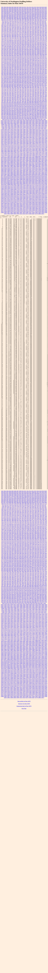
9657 (23, 118)
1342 (23, 27)
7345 (20, 92)
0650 (23, 14)
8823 (43, 113)
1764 (35, 37)
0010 (23, 7)
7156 (40, 88)
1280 (40, 25)
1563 (28, 31)
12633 (36, 141)
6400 (5, 81)
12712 (11, 144)
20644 (27, 181)
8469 (28, 111)
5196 (7, 62)
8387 (15, 110)
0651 (25, 14)
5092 (5, 55)
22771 (17, 202)
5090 (46, 54)
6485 (20, 81)
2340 (28, 44)
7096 (38, 87)
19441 (17, 170)
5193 (46, 60)
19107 (42, 166)
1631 (35, 34)
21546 (30, 188)
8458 (18, 111)
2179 (10, 42)
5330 (20, 68)
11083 (33, 125)
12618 (36, 139)
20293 (24, 178)
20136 (45, 175)
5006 (30, 49)
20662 (33, 181)
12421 (21, 133)
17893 (14, 156)
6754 (12, 83)
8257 (10, 109)
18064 (14, 157)
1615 (5, 34)
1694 (25, 36)
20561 (11, 180)
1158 (28, 22)
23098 (21, 206)
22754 (2, 202)
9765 (34, 119)
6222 (18, 76)
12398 (8, 132)
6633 (5, 82)
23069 (2, 206)
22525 (39, 198)
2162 (15, 41)
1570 (46, 31)
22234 (30, 195)
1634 (43, 34)
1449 (23, 28)
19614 (11, 171)
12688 (27, 143)
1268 (12, 25)
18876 (8, 165)
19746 (2, 173)
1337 (10, 27)
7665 (30, 99)
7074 (43, 86)
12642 (17, 142)
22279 (14, 197)
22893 (17, 203)
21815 (5, 190)
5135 (10, 58)
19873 (24, 173)
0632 (40, 13)
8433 (46, 110)
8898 (7, 114)
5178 (10, 60)
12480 (2, 137)
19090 (36, 166)
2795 (43, 45)
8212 (12, 107)
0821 (15, 16)
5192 (43, 60)
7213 (10, 91)
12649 (39, 142)
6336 (28, 78)
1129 (38, 21)
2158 (7, 41)
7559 (35, 95)
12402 (17, 132)
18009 (36, 156)
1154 (18, 22)
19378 (42, 169)
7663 (28, 99)
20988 (8, 184)
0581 (15, 13)
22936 (33, 203)
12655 (11, 143)
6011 (15, 73)
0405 (7, 11)
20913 (30, 183)
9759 (21, 119)
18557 (24, 161)
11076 (27, 125)
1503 (2, 30)
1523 (45, 30)
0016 (38, 7)
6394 (43, 79)
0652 (28, 14)
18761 (45, 162)
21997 (36, 193)
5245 (25, 64)
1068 (2, 20)
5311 (23, 67)
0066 (30, 9)
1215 (5, 25)
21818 (8, 190)
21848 (36, 190)
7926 (12, 101)
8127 (12, 104)
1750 (46, 36)
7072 (40, 86)
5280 (12, 65)
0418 (18, 11)
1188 (25, 23)
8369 (35, 109)
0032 (20, 8)
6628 (38, 81)
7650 (15, 99)
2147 (25, 40)
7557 (30, 95)
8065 (15, 102)
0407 (12, 11)
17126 (30, 151)
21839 (27, 190)
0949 (33, 18)
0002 (5, 7)
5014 (5, 50)
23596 (33, 209)
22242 (33, 195)
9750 (6, 119)
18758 (42, 162)
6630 (43, 81)
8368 (33, 109)
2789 (30, 45)
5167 (28, 59)
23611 (2, 211)
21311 (33, 185)
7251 (35, 91)
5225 (20, 63)
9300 (2, 116)
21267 (8, 185)
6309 (7, 78)
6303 (38, 77)
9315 (28, 116)
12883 (42, 150)
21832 (17, 190)
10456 (36, 120)
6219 (12, 76)
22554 (2, 199)
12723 (27, 144)
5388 (20, 69)
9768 (39, 119)
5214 (40, 62)
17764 (2, 156)
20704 (45, 181)
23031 (24, 204)
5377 (46, 68)
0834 (43, 16)
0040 (33, 8)
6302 (35, 77)
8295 (23, 109)
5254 (46, 64)
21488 (45, 187)
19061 (8, 166)
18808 (17, 164)
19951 (39, 173)
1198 (30, 23)
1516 (28, 30)
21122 (33, 184)
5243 (20, 64)
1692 (20, 36)
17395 (11, 153)
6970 (18, 86)
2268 (38, 42)
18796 (14, 164)
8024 (43, 101)
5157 (2, 59)
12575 (30, 138)
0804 (2, 16)
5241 (15, 64)
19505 (30, 170)
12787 (21, 148)
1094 (41, 20)
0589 (25, 13)
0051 (38, 8)
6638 (15, 82)
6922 (46, 85)
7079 (5, 87)
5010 (40, 49)
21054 (21, 184)
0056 (5, 9)
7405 (10, 93)
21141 (36, 184)
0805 (5, 16)
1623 (23, 34)
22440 (45, 197)
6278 (5, 77)
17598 (24, 155)
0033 (23, 8)
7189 (43, 90)
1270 (15, 25)
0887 (20, 18)
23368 (33, 207)
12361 (8, 129)
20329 (30, 178)
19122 (5, 167)
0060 (15, 9)
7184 (30, 90)
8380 (2, 110)
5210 (30, 62)
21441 (24, 187)
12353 (45, 128)
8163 (7, 105)
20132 (36, 175)
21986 (30, 193)
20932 (39, 183)
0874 (43, 17)
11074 (24, 125)
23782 (36, 211)
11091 (5, 127)
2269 (40, 42)
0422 (28, 11)
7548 (18, 95)
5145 (35, 58)
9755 (13, 119)
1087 (23, 20)
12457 (45, 134)
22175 (45, 194)
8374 (40, 109)
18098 (36, 157)
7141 (20, 88)
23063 (45, 204)
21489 (2, 188)
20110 (27, 175)
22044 (42, 193)
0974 (38, 18)
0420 (23, 11)
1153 (15, 22)
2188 (25, 42)
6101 (25, 74)
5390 (25, 69)
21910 (39, 192)
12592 (33, 138)
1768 (46, 37)
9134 (7, 115)
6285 (23, 77)
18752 (39, 162)
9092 (35, 114)
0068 (35, 9)
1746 (35, 36)
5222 (12, 63)
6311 (12, 78)
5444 (20, 72)
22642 (33, 199)
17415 (14, 153)
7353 (28, 92)
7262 (10, 92)
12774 (30, 147)
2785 (20, 45)
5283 (20, 65)
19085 (33, 166)
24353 (21, 213)
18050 (8, 157)
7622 (43, 97)
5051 (46, 51)
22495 (21, 198)
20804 (8, 183)
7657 (20, 99)
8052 (10, 102)
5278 (7, 65)
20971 (5, 184)
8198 (25, 106)
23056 (42, 204)
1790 (46, 39)
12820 (42, 148)
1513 (20, 30)
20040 (27, 174)
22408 (36, 197)
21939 (2, 193)
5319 (38, 67)
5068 (38, 53)
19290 (5, 169)
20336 (36, 178)
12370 (36, 129)
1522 (43, 30)
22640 (30, 199)
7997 (28, 101)
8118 (45, 102)
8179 (38, 105)
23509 (45, 208)
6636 (10, 82)
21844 (30, 190)
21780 (33, 189)
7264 (15, 92)
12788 (24, 148)
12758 (8, 147)
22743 (39, 201)
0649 (20, 14)
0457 (2, 12)
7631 (45, 97)
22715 (11, 201)
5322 (45, 67)
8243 (40, 107)
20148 (11, 176)
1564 (30, 31)
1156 (23, 22)
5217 (2, 63)
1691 (18, 36)
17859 (8, 156)
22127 (30, 194)
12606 (45, 138)
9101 (2, 115)
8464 (23, 111)
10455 (33, 120)
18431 (42, 160)
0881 (12, 18)
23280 (5, 207)
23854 (14, 212)
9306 (18, 116)
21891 (27, 192)
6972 (20, 86)
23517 (5, 209)
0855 (28, 17)
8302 (25, 109)
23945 (42, 212)
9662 (30, 118)
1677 (33, 35)
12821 (45, 148)
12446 (11, 134)
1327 (40, 26)
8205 (40, 106)
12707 (45, 143)
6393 (40, 79)
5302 (46, 65)
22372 (30, 197)
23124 (30, 206)
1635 (46, 34)
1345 (28, 27)
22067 (8, 194)
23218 (2, 207)
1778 (15, 39)
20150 (14, 176)
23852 (11, 212)
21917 (42, 192)
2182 (18, 42)
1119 (13, 21)
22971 (2, 204)
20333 (33, 178)
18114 (45, 157)
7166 (15, 90)
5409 (10, 71)
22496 (24, 198)
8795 (35, 113)
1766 (40, 37)
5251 (40, 64)
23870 (24, 212)
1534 (12, 31)
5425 (5, 72)
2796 (46, 45)
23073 (11, 206)
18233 (17, 158)
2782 (12, 45)
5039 (20, 51)
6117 (38, 74)
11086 (42, 125)
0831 (35, 16)
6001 (2, 73)
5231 (35, 63)
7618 (35, 97)
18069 (21, 157)
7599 (43, 96)
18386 (27, 160)
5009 (38, 49)
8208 (2, 107)
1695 (28, 36)
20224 (39, 176)
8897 (5, 114)
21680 (11, 189)
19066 (17, 166)
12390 (42, 130)
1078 (15, 20)
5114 (7, 57)
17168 (42, 151)
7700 (12, 100)
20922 (33, 183)
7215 (15, 91)
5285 (25, 65)
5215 (43, 62)
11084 (36, 125)
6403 (10, 81)
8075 (23, 102)
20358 (2, 179)
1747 (38, 36)
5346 (40, 68)
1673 (25, 35)
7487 (40, 93)
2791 (35, 45)
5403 (7, 71)
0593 (33, 13)
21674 (5, 189)
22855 (8, 203)
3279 (33, 48)
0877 (5, 18)
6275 (43, 76)
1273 (23, 25)
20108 (21, 175)
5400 (46, 69)
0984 (43, 18)
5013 (2, 50)
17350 (45, 152)
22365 (27, 197)
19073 (27, 166)
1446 (18, 28)
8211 (10, 107)
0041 (35, 8)
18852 (42, 164)
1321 (28, 26)
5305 (7, 67)
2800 (10, 46)
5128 (40, 57)
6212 (7, 76)
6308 (5, 78)
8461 (20, 111)
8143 (30, 104)
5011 (43, 49)
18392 (33, 160)
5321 (43, 67)
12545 (5, 138)
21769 (30, 189)
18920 (17, 165)
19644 (24, 171)
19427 (14, 170)
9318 (30, 116)
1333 (46, 26)
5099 (18, 55)
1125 (28, 21)
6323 (15, 78)
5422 (43, 71)
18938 (24, 165)
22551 (45, 198)
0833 (40, 16)
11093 (11, 127)
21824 (11, 190)
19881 (33, 173)
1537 (20, 31)
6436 (12, 81)
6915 (28, 85)
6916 (30, 85)
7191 (2, 91)
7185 (33, 90)
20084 (8, 175)
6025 (38, 73)
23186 (42, 206)
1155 (20, 22)
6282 (15, 77)
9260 (18, 115)
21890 (24, 192)
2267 (35, 42)
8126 (10, 104)
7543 (10, 95)
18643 (2, 162)
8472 (30, 111)
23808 (45, 211)
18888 (11, 165)
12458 (2, 136)
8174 (28, 105)
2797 (2, 46)
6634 (7, 82)
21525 (21, 188)
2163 (18, 41)
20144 (8, 176)
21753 (27, 189)
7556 (28, 95)
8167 (18, 105)
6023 (33, 73)
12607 (2, 139)
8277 (12, 109)
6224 (23, 76)
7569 (2, 96)
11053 (39, 124)
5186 (28, 60)
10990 (27, 123)
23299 (11, 207)
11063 (11, 125)
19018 (42, 165)
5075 (7, 54)
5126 (35, 57)
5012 (45, 49)
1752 (5, 37)
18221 (14, 158)
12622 (2, 141)
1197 (28, 23)
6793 (25, 83)
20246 (2, 178)
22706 (8, 201)
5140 (23, 58)
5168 (30, 59)
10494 (27, 122)
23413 (45, 207)
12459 (5, 136)
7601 (2, 97)
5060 (18, 53)
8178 (35, 105)
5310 (20, 67)
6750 (2, 83)
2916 (12, 48)
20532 (42, 179)
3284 (46, 48)
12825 (11, 150)
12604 (39, 138)
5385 (15, 69)
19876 (30, 173)
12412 (42, 132)
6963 (10, 86)
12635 (42, 141)
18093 (30, 157)
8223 (30, 107)
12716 (17, 144)
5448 (30, 72)
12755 (2, 147)
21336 (36, 185)
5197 (10, 62)
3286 (5, 49)
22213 (17, 195)
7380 (35, 92)
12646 (30, 142)
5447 (28, 72)
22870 (11, 203)
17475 (39, 153)
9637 (5, 118)
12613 (20, 139)
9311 (20, 116)
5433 (12, 72)
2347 (46, 44)
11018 (27, 124)
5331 (23, 68)
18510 (14, 161)
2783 (15, 45)
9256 (12, 115)
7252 (38, 91)
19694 (30, 171)
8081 (25, 102)
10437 (14, 120)
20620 (8, 181)
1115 (3, 21)
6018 (20, 73)
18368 (17, 160)
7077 (46, 86)
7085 (20, 87)
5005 (28, 49)
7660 (23, 99)
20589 (30, 180)
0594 (35, 13)
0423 (30, 11)
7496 (43, 93)
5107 (38, 55)
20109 (24, 175)
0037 (30, 8)
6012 (17, 73)
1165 (45, 22)
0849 (15, 17)
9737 (43, 118)
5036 (12, 51)
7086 (23, 87)
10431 (44, 119)
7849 (43, 100)
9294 (43, 115)
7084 (18, 87)
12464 (17, 136)
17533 (5, 155)
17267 (17, 152)
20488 (21, 179)
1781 (23, 39)
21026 (18, 184)
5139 (20, 58)
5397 (38, 69)
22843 (2, 203)
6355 (5, 79)
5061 (20, 53)
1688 (12, 36)
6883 (7, 85)
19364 (39, 169)
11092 (8, 127)
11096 (18, 127)
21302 (30, 185)
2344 (38, 44)
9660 (28, 118)
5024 (28, 50)
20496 (27, 179)
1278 (35, 25)
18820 (24, 164)
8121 (2, 104)
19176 (24, 167)
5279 (10, 65)
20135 (42, 175)
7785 (23, 100)
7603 (5, 97)
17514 (2, 155)
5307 (12, 67)
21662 (42, 188)
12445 (8, 134)
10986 (14, 123)
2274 (7, 44)
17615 (30, 155)
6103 (30, 74)
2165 (23, 41)
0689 (35, 14)
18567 (27, 161)
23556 (21, 209)
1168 (8, 23)
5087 (38, 54)
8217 (25, 107)
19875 (27, 173)
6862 (33, 83)
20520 (30, 179)
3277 (28, 48)
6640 (20, 82)
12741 (14, 146)
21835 (20, 190)
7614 (30, 97)
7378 (33, 92)
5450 (35, 72)
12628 (21, 141)
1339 (15, 27)
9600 (35, 116)
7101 (40, 87)
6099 (23, 74)
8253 (5, 109)
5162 (15, 59)
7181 (23, 90)
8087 (33, 102)
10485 (17, 122)
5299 (38, 65)
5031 (46, 50)
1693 (23, 36)
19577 (42, 170)
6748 (43, 82)
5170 (35, 59)
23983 (14, 213)
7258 (2, 92)
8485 (5, 113)
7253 (40, 91)
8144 (33, 104)
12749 (33, 146)
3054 (20, 48)
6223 (20, 76)
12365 (21, 129)
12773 (27, 147)
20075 (2, 175)
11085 (39, 125)
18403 (36, 160)
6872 (35, 83)
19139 (11, 167)
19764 (8, 173)
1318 (23, 26)
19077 (30, 166)
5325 (7, 68)
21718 (17, 189)
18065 (17, 157)
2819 (30, 46)
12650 (42, 142)
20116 (30, 175)
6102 (28, 74)
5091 (2, 55)
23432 (5, 208)
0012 (28, 7)
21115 (30, 184)
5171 (38, 59)
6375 (25, 79)
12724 (30, 144)
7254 (43, 91)
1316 (18, 26)
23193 (45, 206)
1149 (5, 22)
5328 (15, 68)
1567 (38, 31)
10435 (8, 120)
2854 (40, 46)
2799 (7, 46)
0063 (23, 9)
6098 (20, 74)
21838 (24, 190)
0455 (43, 11)
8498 (18, 113)
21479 (39, 187)
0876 (2, 18)
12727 (36, 144)
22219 (24, 195)
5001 (18, 49)
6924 (5, 86)
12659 (24, 143)
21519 (17, 188)
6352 (43, 78)
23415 (2, 208)
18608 (39, 161)
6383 (33, 79)
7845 (40, 100)
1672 (23, 35)
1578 (20, 32)
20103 (17, 175)
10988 (21, 123)
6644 (30, 82)
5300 (40, 65)
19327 (21, 169)
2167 (28, 41)
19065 (14, 166)
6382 (30, 79)
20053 (36, 174)
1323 (33, 26)
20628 (17, 181)
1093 (38, 20)
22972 (5, 204)
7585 (18, 96)
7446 (33, 93)
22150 (33, 194)
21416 (11, 187)
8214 (17, 107)
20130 (33, 175)
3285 (2, 49)
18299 (33, 158)
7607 (15, 97)
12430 (39, 133)
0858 (35, 17)
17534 (8, 155)
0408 (15, 11)
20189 (30, 176)
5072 (46, 53)
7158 (45, 88)
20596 (36, 180)
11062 (8, 125)
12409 (33, 132)
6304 (40, 77)
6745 (35, 82)
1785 (33, 39)
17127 (33, 151)
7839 (38, 100)
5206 (20, 62)
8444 (7, 111)
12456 (42, 134)
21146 (42, 184)
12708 (2, 144)
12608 (5, 139)
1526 (7, 31)
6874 (40, 83)
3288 (10, 49)
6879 (46, 83)
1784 (30, 39)
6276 (46, 76)
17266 (14, 152)
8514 (30, 113)
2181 (15, 42)
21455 (27, 187)
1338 (12, 27)
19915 (36, 173)
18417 (39, 160)
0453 (38, 11)
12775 (33, 147)
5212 (35, 62)
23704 (11, 211)
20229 (42, 176)
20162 (17, 176)
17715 (42, 155)
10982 (2, 123)
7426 (25, 93)
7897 (7, 101)
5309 (18, 67)
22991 (17, 204)
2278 (18, 44)
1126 (30, 21)
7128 (10, 88)
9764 (31, 119)
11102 (36, 127)
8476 (35, 111)
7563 (38, 95)
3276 (25, 48)
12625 (11, 141)
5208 (25, 62)
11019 (30, 124)
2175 (2, 42)
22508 (30, 198)
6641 (23, 82)
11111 (15, 128)
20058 (42, 174)
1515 (25, 30)
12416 (5, 133)
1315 (15, 26)
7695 (5, 100)
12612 (17, 139)
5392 (30, 69)
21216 (2, 185)
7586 (20, 96)
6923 (2, 86)
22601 (21, 199)
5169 (33, 59)
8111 (43, 102)
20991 (11, 184)
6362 (23, 79)
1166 (2, 23)
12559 (24, 138)
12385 (33, 130)
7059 (33, 86)
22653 (36, 199)
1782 (25, 39)
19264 (45, 167)
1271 (18, 25)
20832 (11, 183)
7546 (12, 95)
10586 (42, 122)
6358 (12, 79)
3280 (35, 48)
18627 (42, 161)
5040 (23, 51)
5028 (38, 50)
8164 (10, 105)
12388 (39, 130)
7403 (7, 93)
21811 (2, 190)
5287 (28, 65)
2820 (33, 46)
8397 (33, 110)
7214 (12, 91)
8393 (25, 110)
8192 (12, 106)
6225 (25, 76)
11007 (11, 124)
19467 (27, 170)
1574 (10, 32)
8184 (2, 106)
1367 (12, 28)
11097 (21, 127)
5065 (30, 53)
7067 (38, 86)
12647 (33, 142)
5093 (7, 55)
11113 (21, 128)
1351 (43, 27)
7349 (23, 92)
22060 (2, 194)
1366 (10, 28)
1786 (35, 39)
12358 (2, 129)
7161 (7, 90)
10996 (42, 123)
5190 (38, 60)
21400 (8, 187)
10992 (33, 123)
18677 (14, 162)
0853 (23, 17)
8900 (12, 114)
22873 (14, 203)
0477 (10, 12)
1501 (43, 28)
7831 (33, 100)
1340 (18, 27)
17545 (11, 155)
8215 (20, 107)
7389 (43, 92)
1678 (35, 35)
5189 (35, 60)
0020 (45, 7)
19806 (11, 173)
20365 (5, 179)
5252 (43, 64)
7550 (20, 95)
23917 (30, 212)
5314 (25, 67)
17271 (21, 152)
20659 (30, 181)
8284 (20, 109)
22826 (39, 202)
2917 (15, 48)
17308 (27, 152)
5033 (5, 51)
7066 (35, 86)
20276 (17, 178)
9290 (35, 115)
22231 (27, 195)
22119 (27, 194)
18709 (24, 162)
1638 (5, 35)
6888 (18, 85)
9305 (15, 116)
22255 (42, 195)
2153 (40, 40)
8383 (10, 110)
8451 (15, 111)
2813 (15, 46)
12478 (42, 136)
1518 (33, 30)
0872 (38, 17)
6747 (40, 82)
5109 (43, 55)
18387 (30, 160)
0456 (46, 11)
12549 (8, 138)
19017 (39, 165)
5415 (25, 71)
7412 (15, 93)
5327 (12, 68)
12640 (11, 142)
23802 (42, 211)
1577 (18, 32)
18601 (36, 161)
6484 (18, 81)
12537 (36, 137)
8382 (7, 110)
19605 (8, 171)
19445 (24, 170)
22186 (5, 195)
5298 (35, 65)
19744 (45, 171)
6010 (12, 73)
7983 (25, 101)
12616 (30, 139)
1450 (25, 28)
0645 (12, 14)
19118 (2, 167)
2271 (46, 42)
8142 (28, 104)
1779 (18, 39)
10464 (5, 122)
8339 (30, 109)
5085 (33, 54)
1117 (8, 21)
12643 (21, 142)
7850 (46, 100)
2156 (2, 41)
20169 (21, 176)
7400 (5, 93)
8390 (18, 110)
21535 (27, 188)
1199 (33, 23)
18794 (11, 164)
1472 (38, 28)
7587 (23, 96)
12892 (14, 151)
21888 (21, 192)
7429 (28, 93)
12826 (14, 150)
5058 (15, 53)
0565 (43, 12)
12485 (17, 137)
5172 (40, 59)
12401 (14, 132)
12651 (45, 142)
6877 (43, 83)
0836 (2, 17)
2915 (10, 48)
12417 (8, 133)
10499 (36, 122)
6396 (46, 79)
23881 (27, 212)
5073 (2, 54)
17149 (36, 151)
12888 (8, 151)
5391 (28, 69)
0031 (18, 8)
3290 (15, 49)
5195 (5, 62)
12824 (8, 150)
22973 (8, 204)
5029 (40, 50)
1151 (10, 22)
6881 (2, 85)
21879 (11, 192)
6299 (28, 77)
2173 (43, 41)
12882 (39, 150)
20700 (42, 181)
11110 (12, 128)
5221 (10, 63)
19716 (36, 171)
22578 (14, 199)
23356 (27, 207)
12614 (24, 139)
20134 (39, 175)
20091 (11, 175)
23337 (21, 207)
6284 (20, 77)
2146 (23, 40)
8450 (12, 111)
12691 (30, 143)
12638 (5, 142)
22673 (42, 199)
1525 (5, 31)
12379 (14, 130)
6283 (18, 77)
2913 (5, 48)
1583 (33, 32)
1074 (5, 20)
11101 (33, 127)
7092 (33, 87)
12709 (5, 144)
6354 (2, 79)
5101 (23, 55)
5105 (33, 55)
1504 (5, 30)
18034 (5, 157)
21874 (5, 192)
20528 (39, 179)
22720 (14, 201)
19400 (2, 170)
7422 (20, 93)
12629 (24, 141)
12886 (5, 151)
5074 (5, 54)
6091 (2, 74)
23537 (14, 209)
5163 (18, 59)
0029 (12, 8)
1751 (2, 37)
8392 (23, 110)
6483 (15, 81)
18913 (14, 165)
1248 (10, 25)
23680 (8, 211)
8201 (33, 106)
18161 (5, 158)
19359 (36, 169)
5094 (10, 55)
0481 (18, 12)
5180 (15, 60)
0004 (10, 7)
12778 (39, 147)
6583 (35, 81)
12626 (14, 141)
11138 (39, 128)
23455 (17, 208)
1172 (18, 23)
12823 (5, 150)
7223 (30, 91)
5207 (23, 62)
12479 (45, 136)
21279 (11, 185)
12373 (45, 129)
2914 (7, 48)
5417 (30, 71)
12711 (8, 144)
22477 (14, 198)
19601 (5, 171)
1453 (33, 28)
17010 (17, 151)
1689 (15, 36)
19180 (27, 167)
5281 (15, 65)
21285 (14, 185)
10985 (11, 123)
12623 (5, 141)
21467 (33, 187)
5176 (5, 60)
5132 (2, 58)
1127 (33, 21)
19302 (11, 169)
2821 (35, 46)
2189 (28, 42)
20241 (45, 176)
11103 (39, 127)
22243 (36, 195)
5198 (12, 62)
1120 (15, 21)
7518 (2, 95)
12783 (8, 148)
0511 (33, 12)
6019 (23, 73)
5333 (28, 68)
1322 (30, 26)
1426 (15, 28)
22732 (30, 201)
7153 (33, 88)
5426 (7, 72)
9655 (20, 118)
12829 (24, 150)
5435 (18, 72)
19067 (21, 166)
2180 (12, 42)
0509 (28, 12)
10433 (2, 120)
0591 (28, 13)
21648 (39, 188)
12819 (39, 148)
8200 (30, 106)
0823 (20, 16)
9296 (46, 115)
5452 (40, 72)
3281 (38, 48)
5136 (12, 58)
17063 (21, 151)
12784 (11, 148)
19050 (5, 166)
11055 (45, 124)
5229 (30, 63)
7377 (30, 92)
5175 (2, 60)
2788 (28, 45)
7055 (30, 86)
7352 (25, 92)
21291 (21, 185)
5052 (2, 53)
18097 (33, 157)
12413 (45, 132)
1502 (46, 28)
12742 (17, 146)
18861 (45, 164)
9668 (35, 118)
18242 (21, 158)
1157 (25, 22)
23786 (39, 211)
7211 (5, 91)
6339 (35, 78)
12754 (45, 146)
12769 (21, 147)
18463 (5, 161)
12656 (14, 143)
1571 (2, 32)
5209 (28, 62)
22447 (5, 198)
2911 (46, 46)
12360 (5, 129)
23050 (36, 204)
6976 (25, 86)
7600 (46, 96)
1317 (20, 26)
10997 (45, 123)
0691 (40, 14)
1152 (13, 22)
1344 (25, 27)
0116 (40, 9)
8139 (25, 104)
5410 (12, 71)
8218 (28, 107)
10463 (2, 122)
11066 (17, 125)
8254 (7, 109)
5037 (15, 51)
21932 (45, 192)
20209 (33, 176)
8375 (43, 109)
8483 (2, 113)
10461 (45, 120)
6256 (40, 76)
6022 (30, 73)
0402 (2, 11)
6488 (25, 81)
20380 (11, 179)
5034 (7, 51)
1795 (7, 40)
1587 (43, 32)
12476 (36, 136)
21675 (8, 189)
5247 (30, 64)
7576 (10, 96)
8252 (2, 109)
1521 (40, 30)
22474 (11, 198)
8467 (25, 111)
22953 (36, 203)
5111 (46, 55)
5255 (2, 65)
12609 (8, 139)
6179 (5, 76)
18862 (2, 165)
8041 (5, 102)
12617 (33, 139)
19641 (21, 171)
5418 (33, 71)
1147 (45, 21)
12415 (2, 133)
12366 (24, 129)
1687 (10, 36)
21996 (33, 193)
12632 (33, 141)
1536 (18, 31)
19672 (27, 171)
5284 (23, 65)
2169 (33, 41)
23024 (21, 204)
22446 (2, 198)
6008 (10, 73)
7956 (18, 101)
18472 (8, 161)
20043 (30, 174)
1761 (28, 37)
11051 (36, 124)
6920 (40, 85)
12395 (2, 132)
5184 (25, 60)
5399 (43, 69)
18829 (36, 164)
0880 (10, 18)
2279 (20, 44)
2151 (35, 40)
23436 (8, 208)
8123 (5, 104)
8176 (33, 105)
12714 (14, 144)
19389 (45, 169)
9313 (25, 116)
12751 (39, 146)
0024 (2, 8)
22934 (30, 203)
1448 (20, 28)
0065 (28, 9)
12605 (42, 138)
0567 (2, 13)
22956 (39, 203)
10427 (41, 119)
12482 (8, 137)
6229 (35, 76)
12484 (14, 137)
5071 (43, 53)
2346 (43, 44)
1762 (30, 37)
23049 (33, 204)
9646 (12, 118)
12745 (24, 146)
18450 (45, 160)
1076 (10, 20)
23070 (5, 206)
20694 (39, 181)
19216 (39, 167)
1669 (15, 35)
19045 (2, 166)
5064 (28, 53)
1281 (43, 25)
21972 (17, 193)
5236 (2, 64)
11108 (9, 128)
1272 (20, 25)
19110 (45, 166)
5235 (46, 63)
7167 (18, 90)
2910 (43, 46)
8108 (40, 102)
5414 (23, 71)
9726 (40, 118)
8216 (23, 107)
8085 (30, 102)
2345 (40, 44)
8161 (2, 105)
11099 (27, 127)
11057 (2, 125)
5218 (5, 63)
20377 (8, 179)
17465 (33, 153)
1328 (43, 26)
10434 (5, 120)
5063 (25, 53)
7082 (12, 87)
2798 (5, 46)
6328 (17, 78)
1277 (33, 25)
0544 (35, 12)
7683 (2, 100)
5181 (18, 60)
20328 (27, 178)
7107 (2, 88)
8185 (5, 106)
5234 (43, 63)
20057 (39, 174)
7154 (35, 88)
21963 (14, 193)
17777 (5, 156)
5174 (46, 59)
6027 (43, 73)
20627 (14, 181)
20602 (39, 180)
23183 (39, 206)
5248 (33, 64)
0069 (38, 9)
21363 (42, 185)
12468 (21, 136)
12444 (5, 134)
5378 (2, 69)
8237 (38, 107)
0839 (7, 17)
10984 (8, 123)
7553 (25, 95)
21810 (45, 189)
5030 (43, 50)
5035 (10, 51)
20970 (2, 184)
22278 (11, 197)
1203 (43, 23)
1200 (35, 23)
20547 (5, 180)
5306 (10, 67)
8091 (38, 102)
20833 (14, 183)
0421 (25, 11)
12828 (21, 150)
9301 (5, 116)
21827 (14, 190)
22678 (45, 199)
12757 (5, 147)
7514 (46, 93)
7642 (7, 99)
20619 (5, 181)
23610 (45, 209)
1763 (33, 37)
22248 (39, 195)
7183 (28, 90)
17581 (21, 155)
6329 (20, 78)
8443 (5, 111)
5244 (23, 64)
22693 (2, 201)
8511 (28, 113)
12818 (36, 148)
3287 (7, 49)
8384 (12, 110)
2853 (38, 46)
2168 (30, 41)
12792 (33, 148)
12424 (27, 133)
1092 (35, 20)
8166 (15, 105)
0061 (18, 9)
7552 (23, 95)
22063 (5, 194)
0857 (33, 17)
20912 (27, 183)
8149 (40, 104)
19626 (17, 171)
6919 (38, 85)
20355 (45, 178)
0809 (10, 16)
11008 (14, 124)
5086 (35, 54)
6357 (10, 79)
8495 (12, 113)
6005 (7, 73)
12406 (24, 132)
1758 (20, 37)
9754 (11, 119)
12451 (27, 134)
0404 (5, 11)
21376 (45, 185)
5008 (35, 49)
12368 (30, 129)
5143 (30, 58)
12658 (21, 143)
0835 (46, 16)
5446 (25, 72)
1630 (33, 34)
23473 (24, 208)
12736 (8, 146)
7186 (35, 90)
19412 (11, 170)
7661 (25, 99)
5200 (18, 62)
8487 (10, 113)
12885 (2, 151)
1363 (2, 28)
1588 (46, 32)
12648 (36, 142)
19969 (42, 173)
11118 (26, 128)
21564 (33, 188)
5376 (43, 68)
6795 (30, 83)
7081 (10, 87)
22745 (42, 201)
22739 (33, 201)
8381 (5, 110)
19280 (2, 169)
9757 (16, 119)
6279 (7, 77)
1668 (12, 35)
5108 (40, 55)
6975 (23, 86)
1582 (30, 32)
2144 (18, 40)
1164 (43, 22)
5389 (23, 69)
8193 (15, 106)
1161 (35, 22)
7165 (12, 90)
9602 (38, 116)
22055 (45, 193)
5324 (5, 68)
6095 (13, 74)
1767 (43, 37)
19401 (5, 170)
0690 (38, 14)
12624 (8, 141)
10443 (24, 120)
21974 (21, 193)
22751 (45, 201)
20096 (14, 175)
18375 (24, 160)
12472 (27, 136)
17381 (5, 153)
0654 (30, 14)
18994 (30, 165)
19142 (14, 167)
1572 (5, 32)
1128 (35, 21)
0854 (25, 17)
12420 (17, 133)
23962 (8, 213)
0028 (10, 8)
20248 (5, 178)
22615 (24, 199)
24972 (42, 213)
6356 (7, 79)
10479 (14, 122)
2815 (20, 46)
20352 (42, 178)
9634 (2, 118)
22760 (11, 202)
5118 (15, 57)
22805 (33, 202)
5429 (10, 72)
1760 (25, 37)
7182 (25, 90)
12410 (36, 132)
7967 (20, 101)
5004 (25, 49)
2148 (28, 40)
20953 (42, 183)
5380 (5, 69)
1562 (25, 31)
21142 (39, 184)
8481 (43, 111)
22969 (45, 203)
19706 (33, 171)
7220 (23, 91)
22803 (30, 202)
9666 (33, 118)
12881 (36, 150)
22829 (42, 202)
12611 (14, 139)
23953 (5, 213)
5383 (10, 69)
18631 (45, 161)
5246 (28, 64)
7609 (18, 97)
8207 (46, 106)
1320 (25, 26)
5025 (30, 50)
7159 (2, 90)
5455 (46, 72)
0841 (12, 17)
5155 (43, 58)
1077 (13, 20)
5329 (18, 68)
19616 (14, 171)
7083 (15, 87)
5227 (25, 63)
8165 (12, 105)
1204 (45, 23)
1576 (15, 32)
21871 (2, 192)
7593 (28, 96)
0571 (12, 13)
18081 (24, 157)
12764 (11, 147)
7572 (5, 96)
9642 (7, 118)
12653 (5, 143)
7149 (23, 88)
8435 (2, 111)
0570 (10, 13)
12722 (24, 144)
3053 (18, 48)
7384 (40, 92)
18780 (8, 164)
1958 (10, 40)
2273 (5, 44)
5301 (43, 65)
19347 (30, 169)
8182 (43, 105)
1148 (3, 22)
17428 (21, 153)
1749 (43, 36)
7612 (25, 97)
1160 (33, 22)
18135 (2, 158)
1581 (28, 32)
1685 (5, 36)
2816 (23, 46)
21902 (33, 192)
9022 (25, 114)
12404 (21, 132)
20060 (45, 174)
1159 (30, 22)
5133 (5, 58)
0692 (43, 14)
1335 (5, 27)
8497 (15, 113)
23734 (20, 211)
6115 (35, 74)
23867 (21, 212)
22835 (45, 202)
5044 (28, 51)
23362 (30, 207)
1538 (23, 31)
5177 (7, 60)
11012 (17, 124)
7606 (12, 97)
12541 (42, 137)
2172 (40, 41)
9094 (38, 114)
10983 (5, 123)
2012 (12, 40)
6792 (23, 83)
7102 (43, 87)
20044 (33, 174)
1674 (28, 35)
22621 (27, 199)
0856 (30, 17)
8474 (33, 111)
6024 (35, 73)
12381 (21, 130)
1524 (2, 31)
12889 (11, 151)
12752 (42, 146)
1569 (43, 31)
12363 (14, 129)
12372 (42, 129)
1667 (10, 35)
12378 (11, 130)
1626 (30, 34)
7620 (40, 97)
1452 (30, 28)
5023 (25, 50)
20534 (45, 179)
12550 (11, 138)
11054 (42, 124)
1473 (40, 28)
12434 (2, 134)
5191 (40, 60)
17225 (8, 152)
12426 (30, 133)
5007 (33, 49)
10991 (30, 123)
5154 (40, 58)
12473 (30, 136)
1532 (10, 31)
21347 (39, 185)
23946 (45, 212)
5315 (28, 67)
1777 (12, 39)
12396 (5, 132)
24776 (36, 213)
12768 (17, 147)
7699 (10, 100)
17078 (27, 151)
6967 (12, 86)
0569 (7, 13)
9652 (18, 118)
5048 (38, 51)
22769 (14, 202)
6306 (46, 77)
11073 (21, 125)
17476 (42, 153)
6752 (7, 83)
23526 (8, 209)
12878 (27, 150)
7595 (33, 96)
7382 (38, 92)
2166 (25, 41)
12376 (5, 130)
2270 (43, 42)
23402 (42, 207)
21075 (24, 184)
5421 (40, 71)
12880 (33, 150)
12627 (17, 141)
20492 (24, 179)
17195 (5, 152)
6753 (10, 83)
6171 (45, 74)
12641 (14, 142)
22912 (21, 203)
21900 (30, 192)
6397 (2, 81)
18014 (42, 156)
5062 (23, 53)
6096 (15, 74)
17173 (45, 151)
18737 (33, 162)
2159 (10, 41)
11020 (33, 124)
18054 (11, 157)
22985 (14, 204)
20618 (2, 181)
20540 (2, 180)
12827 (17, 150)
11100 (30, 127)
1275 (28, 25)
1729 (33, 36)
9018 (23, 114)
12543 (2, 138)
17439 (30, 153)
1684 (2, 36)
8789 (33, 113)
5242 (18, 64)
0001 (2, 7)
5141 (25, 58)
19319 (17, 169)
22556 (8, 199)
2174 (46, 41)
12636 (45, 141)
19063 (11, 166)
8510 (25, 113)
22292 (21, 197)
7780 (20, 100)
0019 (43, 7)
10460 (42, 120)
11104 (42, 127)
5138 (18, 58)
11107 (6, 128)
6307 (2, 78)
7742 (18, 100)
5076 (10, 54)
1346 (30, 27)
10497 (33, 122)
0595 (38, 13)
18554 (21, 161)
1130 (40, 21)
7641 (5, 99)
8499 (20, 113)
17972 (33, 156)
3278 (30, 48)
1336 (7, 27)
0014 (33, 7)
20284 (21, 178)
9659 (25, 118)
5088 (40, 54)
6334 (23, 78)
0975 (40, 18)
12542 (45, 137)
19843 (17, 173)
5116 (12, 57)
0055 (2, 9)
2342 (33, 44)
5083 (28, 54)
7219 (20, 91)
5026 (33, 50)
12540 (39, 137)
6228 (33, 76)
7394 (46, 92)
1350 (40, 27)
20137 (2, 176)
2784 (18, 45)
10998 (2, 124)
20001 (14, 174)
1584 (35, 32)
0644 (10, 14)
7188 (40, 90)
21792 (36, 189)
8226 (33, 107)
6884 (10, 85)
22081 (14, 194)
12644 (24, 142)
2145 (20, 40)
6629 (40, 81)
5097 (15, 55)
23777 (33, 211)
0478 (12, 12)
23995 (17, 213)
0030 (15, 8)
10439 (17, 120)
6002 (5, 73)
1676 (30, 35)
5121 (22, 57)
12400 (11, 132)
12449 (21, 134)
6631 (46, 81)
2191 (33, 42)
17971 (30, 156)
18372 (21, 160)
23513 (2, 209)
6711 (33, 82)
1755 (12, 37)
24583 (30, 213)
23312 (14, 207)
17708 (39, 155)
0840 (10, 17)
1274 (25, 25)
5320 (40, 67)
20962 (45, 183)
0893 (28, 18)
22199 (8, 195)
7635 (2, 99)
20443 (14, 179)
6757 (20, 83)
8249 (45, 107)
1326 (38, 26)
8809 (38, 113)
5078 (15, 54)
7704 (15, 100)
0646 (15, 14)
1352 (46, 27)
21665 (45, 188)
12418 (11, 133)
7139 (15, 88)
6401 (7, 81)
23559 (24, 209)
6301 (33, 77)
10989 (24, 123)
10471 (11, 122)
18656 (8, 162)
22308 (24, 197)
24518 (24, 213)
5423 (45, 71)
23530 (11, 209)
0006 (15, 7)
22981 (11, 204)
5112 (2, 57)
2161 (12, 41)
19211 (36, 167)
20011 (21, 174)
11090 (2, 127)
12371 (39, 129)
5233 (40, 63)
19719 (39, 171)
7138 (12, 88)
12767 (14, 147)
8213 (15, 107)
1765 (38, 37)
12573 (27, 138)
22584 (17, 199)
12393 (45, 130)
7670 (38, 99)
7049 (28, 86)
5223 (15, 63)
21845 (33, 190)
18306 (36, 158)
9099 (46, 114)
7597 (38, 96)
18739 (36, 162)
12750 (36, 146)
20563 (14, 180)
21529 (24, 188)
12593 (36, 138)
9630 (40, 116)
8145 (35, 104)
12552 (17, 138)
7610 (20, 97)
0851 (18, 17)
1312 (7, 26)
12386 (36, 130)
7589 (25, 96)
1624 (25, 34)
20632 (21, 181)
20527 (36, 179)
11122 (32, 128)
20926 (36, 183)
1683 (46, 35)
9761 (23, 119)
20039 (24, 174)
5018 (15, 50)
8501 (23, 113)
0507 (23, 12)
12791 (30, 148)
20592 (33, 180)
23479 (27, 208)
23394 (39, 207)
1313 (10, 26)
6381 (28, 79)
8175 (30, 105)
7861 (5, 101)
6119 (40, 74)
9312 (23, 116)
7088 (25, 87)
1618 (12, 34)
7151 (28, 88)
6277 (2, 77)
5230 (33, 63)
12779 (42, 147)
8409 (43, 110)
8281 (18, 109)
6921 (43, 85)
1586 (40, 32)
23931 (33, 212)
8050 (7, 102)
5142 (28, 58)
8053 (12, 102)
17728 (45, 155)
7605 (10, 97)
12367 (27, 129)
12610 (11, 139)
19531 (36, 170)
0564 (40, 12)
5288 (30, 65)
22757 (8, 202)
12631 (30, 141)
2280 (23, 44)
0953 (35, 18)
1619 (15, 34)
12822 (2, 150)
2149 (30, 40)
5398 (40, 69)
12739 (11, 146)
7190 (46, 90)
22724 (21, 201)
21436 (21, 187)
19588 (45, 170)
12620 (42, 139)
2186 (20, 42)
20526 (33, 179)
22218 (21, 195)
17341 (42, 152)
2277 (15, 44)
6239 (38, 76)
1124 (25, 21)
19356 (33, 169)
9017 (20, 114)
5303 (2, 67)
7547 (15, 95)
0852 (20, 17)
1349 (38, 27)
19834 (14, 173)
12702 (42, 143)
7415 (18, 93)
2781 (10, 45)
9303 (10, 116)
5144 (33, 58)
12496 (30, 137)
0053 (43, 8)
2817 (25, 46)
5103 (28, 55)
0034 (25, 8)
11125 (35, 128)
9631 (43, 116)
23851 (8, 212)
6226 (28, 76)
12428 (33, 133)
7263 (12, 92)
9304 (12, 116)
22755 (5, 202)
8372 (38, 109)
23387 (36, 207)
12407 (27, 132)
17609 (27, 155)
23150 (36, 206)
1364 (5, 28)
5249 (35, 64)
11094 (15, 127)
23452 (14, 208)
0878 (7, 18)
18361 (14, 160)
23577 (27, 209)
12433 (45, 133)
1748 (40, 36)
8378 (46, 109)
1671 (20, 35)
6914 (25, 85)
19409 (8, 170)
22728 (27, 201)
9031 (28, 114)
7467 (38, 93)
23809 (2, 212)
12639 (8, 142)
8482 (46, 111)
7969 (23, 101)
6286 (25, 77)
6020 (25, 73)
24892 (39, 213)
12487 (21, 137)
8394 (28, 110)
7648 (12, 99)
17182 (2, 152)
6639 (18, 82)
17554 (17, 155)
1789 (43, 39)
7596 (35, 96)
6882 (5, 85)
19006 (33, 165)
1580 (25, 32)
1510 (12, 30)
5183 (23, 60)
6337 (30, 78)
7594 (30, 96)
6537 (30, 81)
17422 (17, 153)
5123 (28, 57)
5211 (33, 62)
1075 (7, 20)
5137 (15, 58)
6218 (10, 76)
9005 (15, 114)
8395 (30, 110)
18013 (39, 156)
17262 (11, 152)
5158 (5, 59)
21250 (5, 185)
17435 (27, 153)
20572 (17, 180)
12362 (11, 129)
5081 (23, 54)
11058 (5, 125)
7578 (12, 96)
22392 (33, 197)
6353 (45, 78)
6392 (38, 79)
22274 (8, 197)
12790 (27, 148)
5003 (23, 49)
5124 (30, 57)
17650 (33, 155)
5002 (20, 49)
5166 (25, 59)
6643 (28, 82)
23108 (27, 206)
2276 (12, 44)
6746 (38, 82)
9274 (28, 115)
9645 (10, 118)
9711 (38, 118)
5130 (43, 57)
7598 (40, 96)
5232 (38, 63)
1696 (30, 36)
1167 (5, 23)
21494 (5, 188)
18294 (30, 158)
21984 (27, 193)
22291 (17, 197)
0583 (20, 13)
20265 (8, 178)
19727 (42, 171)
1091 (33, 20)
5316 (30, 67)
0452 (35, 11)
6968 (15, 86)
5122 (25, 57)
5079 (18, 54)
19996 (11, 174)
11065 (14, 125)
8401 (35, 110)
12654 (8, 143)
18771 (5, 164)
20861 (21, 183)
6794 (28, 83)
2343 (35, 44)
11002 (5, 124)
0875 (46, 17)
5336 (33, 68)
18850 (39, 164)
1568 (40, 31)
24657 (33, 213)
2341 (30, 44)
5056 (10, 53)
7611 (23, 97)
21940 (5, 193)
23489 (36, 208)
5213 (38, 62)
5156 (46, 58)
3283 (43, 48)
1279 (38, 25)
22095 (21, 194)
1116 (5, 21)
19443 (21, 170)
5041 (25, 51)
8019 (40, 101)
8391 (20, 110)
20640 (24, 181)
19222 (42, 167)
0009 (20, 7)
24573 (27, 213)
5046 (33, 51)
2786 (23, 45)
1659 (7, 35)
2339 (25, 44)
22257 (45, 195)
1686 (7, 36)
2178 (7, 42)
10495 (30, 122)
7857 (2, 101)
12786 (17, 148)
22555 (5, 199)
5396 (35, 69)
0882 (15, 18)
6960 (7, 86)
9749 (3, 119)
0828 (28, 16)
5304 (5, 67)
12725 (33, 144)
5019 (18, 50)
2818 (28, 46)
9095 (40, 114)
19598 (2, 171)
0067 (33, 9)
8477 (38, 111)
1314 (12, 26)
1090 (30, 20)
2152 (38, 40)
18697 (21, 162)
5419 (35, 71)
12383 (27, 130)
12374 (2, 130)
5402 (5, 71)
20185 (27, 176)
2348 (2, 45)
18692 (17, 162)
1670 (18, 35)
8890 (45, 113)
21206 (45, 184)
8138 (23, 104)
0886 (18, 18)
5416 (28, 71)
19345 (27, 169)
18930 (21, 165)
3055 (23, 48)
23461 (21, 208)
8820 (40, 113)
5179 (12, 60)
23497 (42, 208)
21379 (2, 187)
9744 (45, 118)
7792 (25, 100)
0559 (38, 12)
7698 (7, 100)
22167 (39, 194)
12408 (30, 132)
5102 (25, 55)
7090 (30, 87)
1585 (38, 32)
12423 (24, 133)
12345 (42, 128)
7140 (17, 88)
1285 (2, 26)
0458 (5, 12)
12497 (33, 137)
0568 (5, 13)
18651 (5, 162)
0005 (12, 7)
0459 (7, 12)
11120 (29, 128)
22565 (11, 199)
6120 (43, 74)
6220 (15, 76)
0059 (12, 9)
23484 (33, 208)
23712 (14, 211)
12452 (30, 134)
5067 (35, 53)
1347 (33, 27)
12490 (24, 137)
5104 (30, 55)
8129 (15, 104)
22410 (39, 197)
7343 (18, 92)
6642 (25, 82)
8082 (28, 102)
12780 (45, 147)
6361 (20, 79)
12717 (20, 144)
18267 (24, 158)
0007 (18, 7)
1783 (28, 39)
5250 (38, 64)
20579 (24, 180)
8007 (33, 101)
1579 (23, 32)
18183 (11, 158)
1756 (15, 37)
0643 (7, 14)
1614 (2, 34)
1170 (13, 23)
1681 (40, 35)
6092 (5, 74)
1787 (38, 39)
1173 (20, 23)
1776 (10, 39)
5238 (7, 64)
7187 (38, 90)
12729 (42, 144)
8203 (35, 106)
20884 (24, 183)
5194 (2, 62)
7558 (33, 95)
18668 (11, 162)
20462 (17, 179)
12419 (14, 133)
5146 (38, 58)
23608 (42, 209)
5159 (7, 59)
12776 (36, 147)
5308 (15, 67)
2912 (2, 48)
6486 (23, 81)
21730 (21, 189)
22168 (42, 194)
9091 (33, 114)
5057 (12, 53)
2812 (12, 46)
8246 (43, 107)
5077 (12, 54)
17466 (36, 153)
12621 (45, 139)
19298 (8, 169)
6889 (20, 85)
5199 (15, 62)
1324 (35, 26)
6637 (12, 82)
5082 (25, 54)
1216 (7, 25)
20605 (45, 180)
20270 (11, 178)
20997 (14, 184)
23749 (27, 211)
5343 (35, 68)
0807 (7, 16)
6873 (38, 83)
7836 (35, 100)
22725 (24, 201)
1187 (23, 23)
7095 (35, 87)
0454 (40, 11)
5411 (15, 71)
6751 (5, 83)
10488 (21, 122)
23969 (11, 213)
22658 (39, 199)
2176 (5, 42)
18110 (42, 157)
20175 (24, 176)
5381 (7, 69)
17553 (14, 155)
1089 (28, 20)
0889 (25, 18)
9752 (8, 119)
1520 (38, 30)
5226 (23, 63)
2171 (38, 41)
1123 (23, 21)
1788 (40, 39)
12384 (30, 130)
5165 (23, 59)
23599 (39, 209)
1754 (10, 37)
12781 (2, 148)
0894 (30, 18)
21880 (14, 192)
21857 (39, 190)
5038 (18, 51)
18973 (27, 165)
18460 (2, 161)
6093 (7, 74)
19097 (39, 166)
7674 (43, 99)
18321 (45, 158)
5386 (18, 69)
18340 (8, 160)
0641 (2, 14)
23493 (39, 208)
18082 (27, 157)
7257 (45, 91)
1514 (23, 30)
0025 (5, 8)
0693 (46, 14)
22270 (5, 197)
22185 (2, 195)
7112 (5, 88)
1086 (20, 20)
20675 (36, 181)
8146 (38, 104)
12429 (36, 133)
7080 (7, 87)
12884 (45, 150)
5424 (2, 72)
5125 (33, 57)
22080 (11, 194)
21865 (45, 190)
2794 (40, 45)
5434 (15, 72)
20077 (5, 175)
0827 (25, 16)
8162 (5, 105)
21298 (27, 185)
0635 (43, 13)
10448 (27, 120)
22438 (42, 197)
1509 (10, 30)
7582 (15, 96)
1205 (2, 25)
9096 (43, 114)
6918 (35, 85)
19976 (2, 174)
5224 (18, 63)
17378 (2, 153)
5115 (10, 57)
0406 (10, 11)
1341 (20, 27)
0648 (18, 14)
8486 (7, 113)
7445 (30, 93)
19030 (45, 165)
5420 (38, 71)
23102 (24, 206)
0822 (18, 16)
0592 (30, 13)
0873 (40, 17)
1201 (38, 23)
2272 (2, 44)
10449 (30, 120)
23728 (17, 211)
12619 (39, 139)
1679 (38, 35)
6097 (18, 74)
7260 (5, 92)
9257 (15, 115)
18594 (33, 161)
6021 (28, 73)
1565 (33, 31)
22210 (14, 195)
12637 (2, 142)
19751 (5, 173)
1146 (43, 21)
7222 (28, 91)
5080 (20, 54)
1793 (5, 40)
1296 (5, 26)
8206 (43, 106)
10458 (39, 120)
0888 (23, 18)
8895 (2, 114)
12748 (30, 146)
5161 (12, 59)
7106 (46, 87)
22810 (36, 202)
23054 (39, 204)
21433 (17, 187)
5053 (5, 53)
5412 (17, 71)
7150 (25, 88)
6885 (12, 85)
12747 (27, 146)
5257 (5, 65)
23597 (36, 209)
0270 (43, 9)
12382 (24, 130)
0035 (28, 8)
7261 (7, 92)
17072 (24, 151)
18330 (5, 160)
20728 (5, 183)
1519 (35, 30)
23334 (17, 207)
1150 (8, 22)
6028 (45, 73)
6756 (18, 83)
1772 (7, 39)
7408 (12, 93)
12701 (39, 143)
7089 (28, 87)
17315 (30, 152)
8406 (38, 110)
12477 (39, 136)
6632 (2, 82)
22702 (5, 201)
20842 (17, 183)
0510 (30, 12)
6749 (45, 82)
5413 (20, 71)
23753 (30, 211)
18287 (27, 158)
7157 (43, 88)
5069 (40, 53)
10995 (39, 123)
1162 (38, 22)
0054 (46, 8)
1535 (15, 31)
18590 (30, 161)
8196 (20, 106)
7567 (43, 95)
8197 (23, 106)
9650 (15, 118)
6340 (38, 78)
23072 (8, 206)
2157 (5, 41)
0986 (46, 18)
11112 (18, 128)
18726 (30, 162)
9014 (18, 114)
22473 (8, 198)
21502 (14, 188)
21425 (14, 187)
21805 (42, 189)
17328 (36, 152)
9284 (33, 115)
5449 (33, 72)
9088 (30, 114)
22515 (33, 198)
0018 (40, 7)
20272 (14, 178)
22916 (24, 203)
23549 (17, 209)
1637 (2, 35)
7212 (7, 91)
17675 (36, 155)
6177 (2, 76)
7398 (2, 93)
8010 (38, 101)
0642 (5, 14)
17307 (24, 152)
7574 (7, 96)
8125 (7, 104)
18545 (17, 161)
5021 (23, 50)
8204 (38, 106)
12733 (2, 146)
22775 (21, 202)
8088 (35, 102)
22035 (39, 193)
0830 (33, 16)
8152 (46, 104)
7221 (25, 91)
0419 (20, 11)
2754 (7, 45)
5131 (45, 57)
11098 (24, 127)
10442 (21, 120)
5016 (10, 50)
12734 (5, 146)
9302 (7, 116)
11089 (45, 125)
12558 (21, 138)
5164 (20, 59)
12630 (27, 141)
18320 (42, 158)
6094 (10, 74)
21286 (17, 185)
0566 (45, 12)
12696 (33, 143)
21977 (24, 193)
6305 (43, 77)
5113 (5, 57)
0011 (25, 7)
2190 (30, 42)
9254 (10, 115)
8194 (18, 106)
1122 (20, 21)
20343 (39, 178)
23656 (5, 211)
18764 (2, 164)
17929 (24, 156)
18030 (2, 157)
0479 (15, 12)
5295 (33, 65)
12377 (8, 130)
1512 (17, 30)
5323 (2, 68)
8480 (40, 111)
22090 (17, 194)
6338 (33, 78)
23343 (24, 207)
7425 (23, 93)
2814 (18, 46)
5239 (10, 64)
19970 (45, 173)
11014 (21, 124)
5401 (2, 71)
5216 (45, 62)
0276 (45, 9)
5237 (5, 64)
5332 (25, 68)
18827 (33, 164)
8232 (35, 107)
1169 (10, 23)
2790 (33, 45)
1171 (15, 23)
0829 (30, 16)
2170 (35, 41)
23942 (39, 212)
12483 (11, 137)
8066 (18, 102)
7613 (28, 97)
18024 (45, 156)
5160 (10, 59)
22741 (36, 201)
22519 (36, 198)
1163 (40, 22)
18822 (30, 164)
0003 (7, 7)
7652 (18, 99)
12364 (17, 129)
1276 (30, 25)
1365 (7, 28)
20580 (27, 180)
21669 (2, 189)
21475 (36, 187)
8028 (46, 101)
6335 (25, 78)
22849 (5, 203)
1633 (40, 34)
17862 (11, 156)
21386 (5, 187)
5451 (38, 72)
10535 (39, 122)
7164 (10, 90)
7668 (35, 99)
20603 (42, 180)
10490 (24, 122)
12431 (42, 133)
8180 (40, 105)
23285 (8, 207)
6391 (35, 79)
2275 (10, 44)
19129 (8, 167)
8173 (25, 105)
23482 (30, 208)
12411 (39, 132)
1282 (46, 25)
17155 (39, 151)
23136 (33, 206)
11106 (2, 128)
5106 (35, 55)
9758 (18, 119)
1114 (46, 20)
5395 (33, 69)
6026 (40, 73)
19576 (39, 170)
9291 (38, 115)
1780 (20, 39)
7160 (5, 90)
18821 (27, 164)
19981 (5, 174)
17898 (17, 156)
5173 (43, 59)
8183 (46, 105)
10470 (8, 122)
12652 (2, 143)
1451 (28, 28)
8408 (40, 110)
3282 (40, 48)
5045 (30, 51)
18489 (11, 161)
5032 (2, 51)
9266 (25, 115)
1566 (35, 31)
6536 (28, 81)
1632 (38, 34)
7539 (7, 95)
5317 (33, 67)
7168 (20, 90)
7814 (30, 100)
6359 (15, 79)
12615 (27, 139)
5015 (7, 50)
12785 (14, 148)
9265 (23, 115)
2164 (20, 41)
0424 (33, 11)
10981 (45, 122)
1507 (7, 30)
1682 (43, 35)
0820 (12, 16)
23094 (17, 206)
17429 (24, 153)
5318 (35, 67)
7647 (10, 99)
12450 (24, 134)
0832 (38, 16)
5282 (18, 65)
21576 (36, 188)
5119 (17, 57)
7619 (38, 97)
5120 (20, 57)
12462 (14, 136)
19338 (24, 169)
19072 (24, 166)
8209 (5, 107)
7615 (33, 97)
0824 (23, 16)
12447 (14, 134)
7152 (30, 88)
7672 (40, 99)
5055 (7, 53)
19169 (21, 167)
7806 (28, 100)
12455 (39, 134)
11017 (24, 124)
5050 (43, 51)
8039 (2, 102)
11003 (8, 124)
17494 (45, 153)
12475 (33, 136)
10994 (36, 123)
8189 (10, 106)
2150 (33, 40)
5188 (33, 60)
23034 (27, 204)
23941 (36, 212)
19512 (33, 170)
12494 (27, 137)
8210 (7, 107)
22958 (42, 203)
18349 (11, 160)
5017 (12, 50)
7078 (2, 87)
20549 (8, 180)
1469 (35, 28)
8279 (15, 109)
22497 (27, 198)
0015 (35, 7)
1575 (12, 32)
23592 (30, 209)
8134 (20, 104)
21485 (42, 187)
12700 (36, 143)
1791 (2, 40)
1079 (18, 20)
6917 (33, 85)
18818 (21, 164)
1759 (23, 37)
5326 (10, 68)
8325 (28, 109)
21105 (27, 184)
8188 (7, 106)
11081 (30, 125)
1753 (7, 37)
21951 (8, 193)
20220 (36, 176)
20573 (21, 180)
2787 (25, 45)
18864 (5, 165)
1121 (18, 21)
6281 (12, 77)
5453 (43, 72)
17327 (33, 152)
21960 (11, 193)
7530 (5, 95)
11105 (45, 127)
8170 (20, 105)
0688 (33, 14)
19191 (30, 167)
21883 (17, 192)
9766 (36, 119)
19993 (8, 174)
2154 (43, 40)
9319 (33, 116)
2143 (15, 40)
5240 (12, 64)
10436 (11, 120)
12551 (14, 138)
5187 (30, 60)
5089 (43, 54)
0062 (20, 9)
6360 (18, 79)
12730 (45, 144)
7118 (7, 88)
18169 (8, 158)
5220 (7, 63)
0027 (7, 8)
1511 (15, 30)
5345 (38, 68)
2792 (38, 45)
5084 (30, 54)
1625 (28, 34)
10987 (17, 123)
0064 (25, 9)
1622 (20, 34)
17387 (8, 153)
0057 (7, 9)
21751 (24, 189)
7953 (15, 101)
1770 (5, 39)
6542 (33, 81)
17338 (39, 152)
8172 (23, 105)
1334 (2, 27)
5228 (28, 63)
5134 (7, 58)
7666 (33, 99)
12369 (33, 129)
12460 (8, 136)
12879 (30, 150)
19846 (21, 173)
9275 (30, 115)
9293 (40, 115)
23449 (11, 208)
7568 (46, 95)
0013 (30, 7)
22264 (2, 197)
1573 (7, 32)
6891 (23, 85)
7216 (17, 91)
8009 (35, 101)
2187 (23, 42)
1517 (30, 30)
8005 (30, 101)
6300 (30, 77)
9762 (26, 119)
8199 (28, 106)
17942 (27, 156)
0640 (46, 13)
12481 (5, 137)
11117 (23, 128)
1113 (43, 20)
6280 (10, 77)
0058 (10, 9)
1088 (25, 20)
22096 (24, 194)
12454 (36, 134)
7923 (10, 101)
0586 (23, 13)
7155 (38, 88)
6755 (15, 83)
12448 (17, 134)
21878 (8, 192)
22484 (17, 198)
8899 (10, 114)
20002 (17, 174)
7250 (33, 91)
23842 (5, 212)
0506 (20, 12)
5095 (12, 55)
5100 (20, 55)
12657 (17, 143)
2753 (5, 45)
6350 (40, 78)
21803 (39, 189)
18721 (27, 162)
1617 (10, 34)
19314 (14, 169)
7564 (40, 95)
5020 (20, 50)
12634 (39, 141)
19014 (36, 165)
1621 (18, 34)
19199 (33, 167)
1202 (40, 23)
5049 (40, 51)
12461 (11, 136)
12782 (5, 148)
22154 (36, 194)
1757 (18, 37)
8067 (20, 102)
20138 (5, 176)
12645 (27, 142)
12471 (24, 136)
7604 (7, 97)
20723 (2, 183)
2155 (46, 40)
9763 (28, 119)
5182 (20, 60)
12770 (24, 147)
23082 (14, 206)
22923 (27, 203)
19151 (17, 167)
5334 (30, 68)
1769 (2, 39)
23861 (17, 212)
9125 (5, 115)
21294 (24, 185)
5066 (33, 53)
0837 (5, 17)
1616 (7, 34)
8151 (43, 104)
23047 (30, 204)
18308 (39, 158)
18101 (39, 157)
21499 (8, 188)
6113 (33, 74)
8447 (10, 111)
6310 (10, 78)
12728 (39, 144)
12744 (21, 146)
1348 (35, 27)
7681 (46, 99)
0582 (18, 13)
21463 (30, 187)
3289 (12, 49)
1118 (10, 21)
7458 (35, 93)
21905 (36, 192)
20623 (11, 181)
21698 (14, 189)
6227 (30, 76)
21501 (11, 188)
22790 (27, 202)
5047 (35, 51)
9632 (45, 116)
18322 (2, 160)
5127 (38, 57)
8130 (18, 104)
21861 (42, 190)
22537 (42, 198)
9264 (20, 115)
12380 (17, 130)
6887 (15, 85)
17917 (21, 156)
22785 (24, 202)
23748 (24, 211)
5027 (35, 50)
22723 (17, 201)
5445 (23, 72)
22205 (11, 195)
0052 (40, 8)
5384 (12, 69)
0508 (25, 12)
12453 (33, 134)
